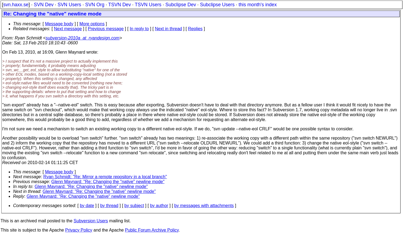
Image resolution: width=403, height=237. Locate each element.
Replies (195, 28)
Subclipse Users (217, 4)
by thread (109, 205)
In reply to (139, 28)
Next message (68, 28)
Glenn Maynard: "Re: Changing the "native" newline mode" (108, 181)
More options (92, 23)
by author (159, 205)
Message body (59, 23)
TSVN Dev (119, 4)
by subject (134, 205)
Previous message (106, 28)
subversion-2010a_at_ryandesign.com (82, 38)
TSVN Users (148, 4)
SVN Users (69, 4)
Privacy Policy (78, 230)
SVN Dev (43, 4)
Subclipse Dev (180, 4)
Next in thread (168, 28)
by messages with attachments (204, 205)
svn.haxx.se (16, 4)
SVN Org (94, 4)
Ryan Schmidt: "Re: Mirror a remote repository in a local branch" (105, 176)
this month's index (258, 4)
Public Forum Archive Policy (152, 230)
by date (87, 205)
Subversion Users (91, 220)
